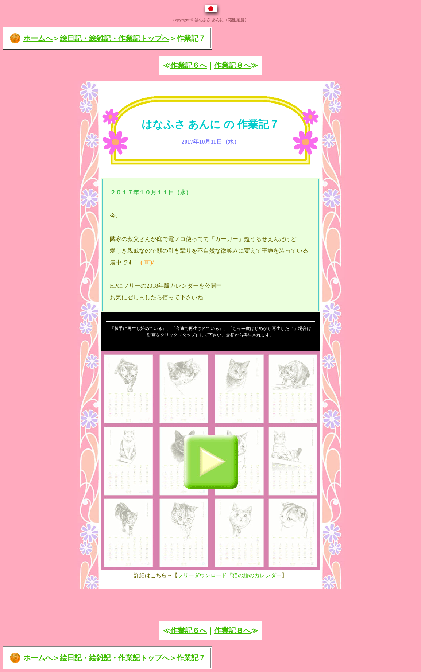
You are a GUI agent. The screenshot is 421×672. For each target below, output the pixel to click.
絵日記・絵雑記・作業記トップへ (114, 38)
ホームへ (38, 38)
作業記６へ (188, 65)
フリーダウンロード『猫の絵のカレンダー (230, 575)
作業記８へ (232, 65)
